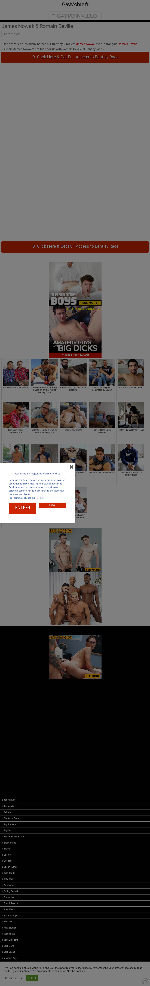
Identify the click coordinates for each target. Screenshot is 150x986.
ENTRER (22, 507)
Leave (52, 505)
